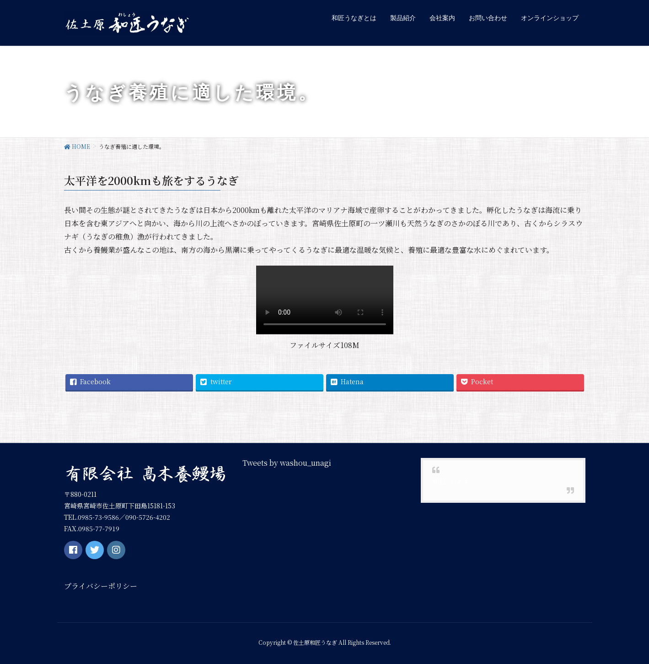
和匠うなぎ (450, 481)
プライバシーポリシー (100, 586)
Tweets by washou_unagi (286, 462)
